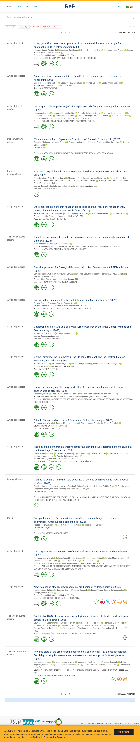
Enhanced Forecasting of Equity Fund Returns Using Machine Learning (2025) (75, 300)
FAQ (82, 724)
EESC (63, 118)
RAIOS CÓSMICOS (49, 461)
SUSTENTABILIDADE (50, 88)
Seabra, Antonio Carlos (65, 116)
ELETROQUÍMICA (49, 58)
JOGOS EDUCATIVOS (104, 153)
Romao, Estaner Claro (66, 303)
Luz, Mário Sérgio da (60, 364)
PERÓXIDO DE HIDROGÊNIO (85, 58)
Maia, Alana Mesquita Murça (69, 525)
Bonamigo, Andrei (41, 394)
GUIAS (84, 497)
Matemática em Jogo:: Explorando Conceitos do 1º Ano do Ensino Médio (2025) (77, 139)
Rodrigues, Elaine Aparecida (112, 274)
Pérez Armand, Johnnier (118, 453)
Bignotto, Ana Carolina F (66, 486)
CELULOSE (68, 58)
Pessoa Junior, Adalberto (44, 525)
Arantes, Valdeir (92, 83)
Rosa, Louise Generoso (61, 394)
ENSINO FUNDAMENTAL (64, 153)
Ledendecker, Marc (68, 625)
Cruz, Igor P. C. (55, 665)
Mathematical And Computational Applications (60, 306)
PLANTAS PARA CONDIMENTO (66, 500)
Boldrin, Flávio (109, 486)
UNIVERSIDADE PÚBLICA (85, 121)
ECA (62, 426)
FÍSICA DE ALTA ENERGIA (68, 461)
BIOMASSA (46, 675)
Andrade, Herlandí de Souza (89, 113)
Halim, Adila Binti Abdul (43, 453)
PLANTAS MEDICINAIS (43, 500)
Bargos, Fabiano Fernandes (45, 303)
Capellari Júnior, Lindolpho (45, 486)
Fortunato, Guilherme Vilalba (45, 625)
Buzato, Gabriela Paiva (108, 181)
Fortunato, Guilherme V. (64, 662)
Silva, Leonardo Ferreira (90, 423)
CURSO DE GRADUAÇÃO (52, 121)
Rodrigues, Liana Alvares (114, 50)
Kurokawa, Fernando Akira (63, 113)
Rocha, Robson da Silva (90, 50)
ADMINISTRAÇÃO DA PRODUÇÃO (91, 399)
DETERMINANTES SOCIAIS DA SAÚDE (87, 566)
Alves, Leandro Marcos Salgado (106, 364)
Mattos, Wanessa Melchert (115, 113)
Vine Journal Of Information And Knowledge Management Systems (68, 396)
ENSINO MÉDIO (81, 153)
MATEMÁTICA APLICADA (52, 249)
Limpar (132, 26)
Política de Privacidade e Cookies (49, 737)
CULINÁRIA (76, 497)
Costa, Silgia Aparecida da (71, 83)
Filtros (10, 27)
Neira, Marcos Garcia (120, 116)
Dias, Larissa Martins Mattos (45, 83)
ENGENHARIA (68, 121)
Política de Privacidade (99, 724)
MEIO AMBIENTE (111, 566)
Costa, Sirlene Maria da (111, 83)
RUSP (87, 118)
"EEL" (23, 27)
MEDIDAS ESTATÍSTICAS (81, 308)
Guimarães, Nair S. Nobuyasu (78, 489)
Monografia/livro (15, 479)
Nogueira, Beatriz (63, 590)
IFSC (74, 459)
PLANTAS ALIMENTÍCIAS (98, 497)
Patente (11, 518)
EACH (65, 85)
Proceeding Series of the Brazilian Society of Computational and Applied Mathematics (76, 246)
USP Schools (33, 7)
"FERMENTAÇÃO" (51, 27)
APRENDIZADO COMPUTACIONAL (56, 308)
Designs (44, 336)
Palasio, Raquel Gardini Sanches (69, 558)
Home (10, 7)
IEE (66, 426)
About (19, 7)
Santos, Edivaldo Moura (43, 456)
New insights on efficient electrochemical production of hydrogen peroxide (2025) (78, 587)
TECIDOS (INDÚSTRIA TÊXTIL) (54, 219)
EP (68, 118)
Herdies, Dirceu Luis (98, 178)
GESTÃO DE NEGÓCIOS (115, 399)
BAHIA (80, 569)
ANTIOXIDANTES (61, 533)
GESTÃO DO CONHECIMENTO (64, 399)
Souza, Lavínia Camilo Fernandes (82, 142)
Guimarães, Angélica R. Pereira (89, 486)
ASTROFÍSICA (85, 461)
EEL (68, 55)
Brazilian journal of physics (52, 366)
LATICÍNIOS (47, 399)
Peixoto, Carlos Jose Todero (68, 456)
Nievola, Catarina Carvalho (45, 276)
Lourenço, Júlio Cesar (69, 50)
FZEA (82, 118)
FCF (45, 527)
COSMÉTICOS (47, 533)
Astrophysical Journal (49, 459)
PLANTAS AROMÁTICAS (120, 497)
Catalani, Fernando (64, 453)
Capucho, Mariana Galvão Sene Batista (50, 142)
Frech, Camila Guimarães (82, 394)
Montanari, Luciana (42, 113)
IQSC (72, 55)
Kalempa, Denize (63, 244)
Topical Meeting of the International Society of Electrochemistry (89, 628)
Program (44, 628)
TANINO (60, 58)
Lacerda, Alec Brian (94, 558)
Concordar (123, 732)
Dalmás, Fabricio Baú (69, 561)
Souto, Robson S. (81, 590)
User (120, 7)
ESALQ (76, 118)
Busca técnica (122, 724)
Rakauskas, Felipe (49, 183)
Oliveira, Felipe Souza (81, 364)
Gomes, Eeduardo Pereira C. (88, 274)
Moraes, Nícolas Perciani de (45, 50)
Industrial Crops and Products (53, 216)
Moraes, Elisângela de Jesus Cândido (93, 116)
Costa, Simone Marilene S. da (61, 181)
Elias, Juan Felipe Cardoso (44, 244)
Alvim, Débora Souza (56, 178)
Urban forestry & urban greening (54, 279)
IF (77, 459)
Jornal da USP (46, 118)
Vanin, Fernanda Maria (43, 116)
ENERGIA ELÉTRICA (50, 369)
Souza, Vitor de (81, 453)
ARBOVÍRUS (47, 566)
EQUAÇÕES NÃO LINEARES (74, 249)
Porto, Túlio (125, 662)
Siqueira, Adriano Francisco (108, 142)
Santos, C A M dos (41, 364)
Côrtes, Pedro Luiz (111, 423)
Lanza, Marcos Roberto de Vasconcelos (107, 590)
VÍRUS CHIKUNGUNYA (62, 566)
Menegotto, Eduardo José (78, 178)
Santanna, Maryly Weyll (43, 423)
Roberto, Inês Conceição (95, 525)
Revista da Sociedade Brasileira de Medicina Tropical (62, 563)
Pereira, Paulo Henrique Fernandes (48, 213)
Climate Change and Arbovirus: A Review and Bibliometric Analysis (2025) (73, 420)
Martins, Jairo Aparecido (44, 333)
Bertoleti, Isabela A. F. (42, 274)
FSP (98, 563)
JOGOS (92, 153)
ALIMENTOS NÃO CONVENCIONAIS (56, 497)
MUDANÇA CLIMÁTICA (51, 282)
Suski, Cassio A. (40, 178)
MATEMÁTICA (48, 153)
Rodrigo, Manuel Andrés (43, 593)
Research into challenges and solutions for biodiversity (63, 186)
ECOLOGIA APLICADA (51, 189)
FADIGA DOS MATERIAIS (52, 339)
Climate (44, 426)
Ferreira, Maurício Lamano (84, 181)
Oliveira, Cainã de (98, 453)
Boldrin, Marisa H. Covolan (54, 489)
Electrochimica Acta (49, 55)
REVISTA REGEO (47, 85)
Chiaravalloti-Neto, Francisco (45, 561)
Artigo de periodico (16, 43)
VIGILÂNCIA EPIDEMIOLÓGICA (64, 569)
